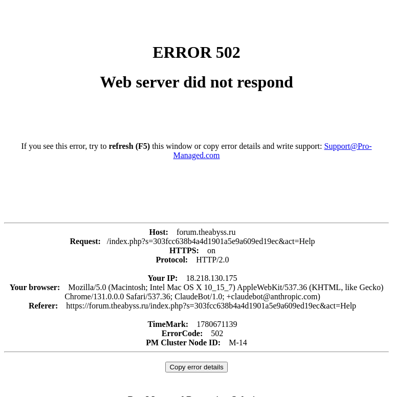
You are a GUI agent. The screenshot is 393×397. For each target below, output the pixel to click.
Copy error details (196, 367)
